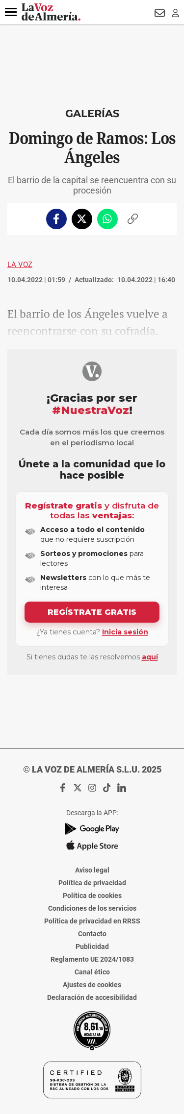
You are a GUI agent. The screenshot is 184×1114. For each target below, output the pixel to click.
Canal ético (92, 972)
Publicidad (92, 946)
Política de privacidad (92, 883)
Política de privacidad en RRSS (92, 921)
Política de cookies (92, 895)
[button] (11, 12)
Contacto (92, 934)
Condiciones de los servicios (92, 908)
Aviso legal (92, 870)
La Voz (19, 264)
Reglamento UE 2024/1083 (92, 959)
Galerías (92, 113)
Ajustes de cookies (92, 985)
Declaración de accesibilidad (92, 997)
